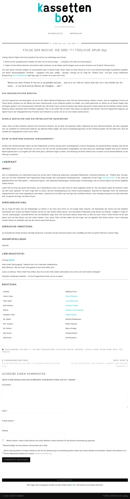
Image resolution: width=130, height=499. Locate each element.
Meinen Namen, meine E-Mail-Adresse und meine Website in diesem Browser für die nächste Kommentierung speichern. (50, 441)
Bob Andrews (12, 349)
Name (5, 411)
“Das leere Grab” (108, 178)
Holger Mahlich (71, 315)
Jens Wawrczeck (72, 301)
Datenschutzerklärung (43, 454)
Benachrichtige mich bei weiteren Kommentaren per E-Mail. (25, 445)
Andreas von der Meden (74, 310)
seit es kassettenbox (19, 75)
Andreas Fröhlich (72, 306)
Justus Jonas (92, 349)
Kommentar (7, 385)
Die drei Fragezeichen (44, 349)
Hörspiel (79, 349)
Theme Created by (115, 496)
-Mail (73, 485)
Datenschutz (55, 34)
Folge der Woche (65, 349)
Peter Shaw (105, 349)
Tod (121, 349)
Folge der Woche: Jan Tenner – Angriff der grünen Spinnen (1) (96, 363)
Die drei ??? (74, 43)
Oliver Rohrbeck (72, 296)
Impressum (76, 34)
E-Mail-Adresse (8, 421)
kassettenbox (16, 496)
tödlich (6, 352)
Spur (115, 349)
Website (5, 431)
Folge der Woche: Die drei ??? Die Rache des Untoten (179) (33, 363)
